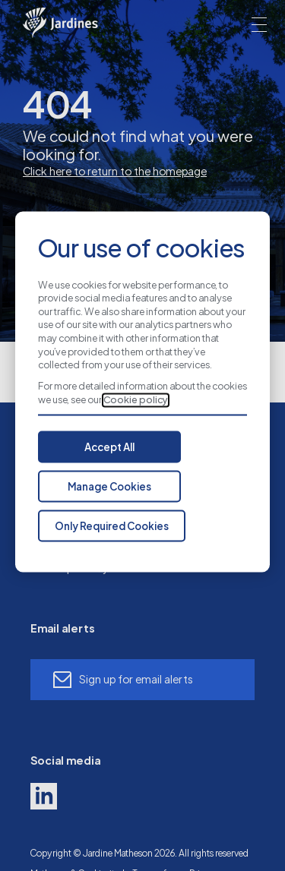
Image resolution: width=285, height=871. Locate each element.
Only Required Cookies (112, 527)
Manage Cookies (109, 487)
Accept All (109, 448)
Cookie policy (135, 400)
